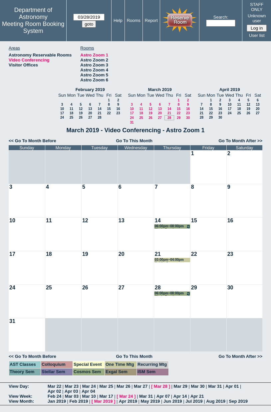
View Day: (19, 386)
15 (109, 109)
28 (99, 117)
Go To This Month (134, 140)
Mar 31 (215, 386)
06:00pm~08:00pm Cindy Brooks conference (173, 226)
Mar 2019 (103, 401)
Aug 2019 (215, 401)
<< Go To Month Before (32, 140)
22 (109, 113)
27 (90, 117)
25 (71, 117)
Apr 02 (54, 391)
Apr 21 (197, 396)
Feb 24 (54, 396)
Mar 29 (180, 386)
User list (257, 35)
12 (81, 109)
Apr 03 (71, 391)
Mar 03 (72, 396)
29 (178, 118)
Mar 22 (54, 386)
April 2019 (229, 89)
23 (118, 113)
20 (90, 113)
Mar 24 (89, 386)
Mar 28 (160, 386)
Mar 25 (106, 386)
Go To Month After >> (240, 140)
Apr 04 (88, 391)
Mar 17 (106, 396)
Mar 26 (123, 386)
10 (62, 109)
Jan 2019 (57, 401)
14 (99, 109)
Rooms (133, 20)
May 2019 (150, 401)
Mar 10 (89, 396)
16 (118, 109)
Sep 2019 (238, 401)
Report (151, 20)
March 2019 (160, 89)
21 (99, 113)
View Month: (21, 401)
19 (81, 113)
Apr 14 (180, 396)
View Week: (20, 396)
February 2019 (90, 89)
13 (90, 109)
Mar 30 (197, 386)
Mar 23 (72, 386)
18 (71, 113)
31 (132, 122)
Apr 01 (232, 386)
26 (81, 117)
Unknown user (257, 18)
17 (62, 113)
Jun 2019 (172, 401)
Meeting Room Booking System (33, 27)
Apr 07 (163, 396)
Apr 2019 (128, 401)
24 (62, 117)
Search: (220, 17)
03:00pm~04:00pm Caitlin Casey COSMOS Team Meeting (169, 260)
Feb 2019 (79, 401)
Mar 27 (140, 386)
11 (71, 109)
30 (188, 118)
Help (118, 20)
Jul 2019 (193, 401)
